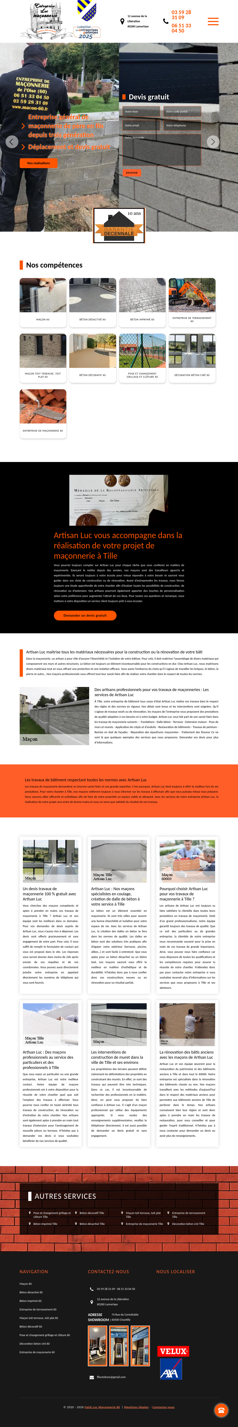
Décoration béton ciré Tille (188, 1224)
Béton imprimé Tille (46, 1224)
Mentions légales (136, 1407)
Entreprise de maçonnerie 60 (37, 1352)
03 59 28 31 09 (181, 15)
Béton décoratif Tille (92, 1213)
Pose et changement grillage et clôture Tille (52, 1215)
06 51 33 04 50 (181, 28)
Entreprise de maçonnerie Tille (144, 1224)
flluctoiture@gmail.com (111, 1377)
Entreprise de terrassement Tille (188, 1215)
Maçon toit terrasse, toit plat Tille (143, 1215)
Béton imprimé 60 (30, 1301)
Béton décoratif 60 (31, 1326)
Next (213, 141)
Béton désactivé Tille (92, 1224)
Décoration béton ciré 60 (35, 1344)
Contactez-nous (163, 1407)
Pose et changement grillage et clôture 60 (45, 1335)
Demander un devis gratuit (85, 615)
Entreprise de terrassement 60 (38, 1309)
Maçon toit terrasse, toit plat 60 (39, 1318)
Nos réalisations (38, 163)
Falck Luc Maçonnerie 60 (102, 1407)
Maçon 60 (26, 1284)
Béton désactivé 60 (31, 1292)
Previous (12, 141)
